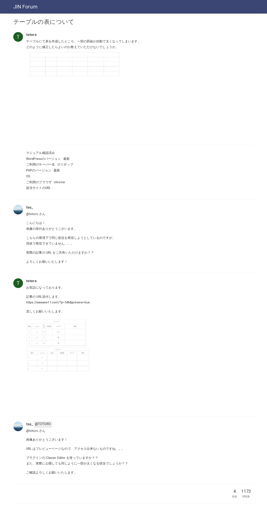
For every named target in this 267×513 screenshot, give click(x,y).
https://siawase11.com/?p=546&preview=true (58, 302)
